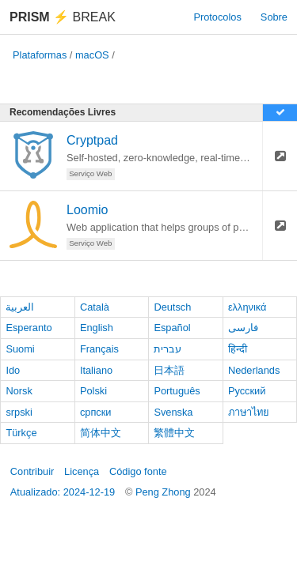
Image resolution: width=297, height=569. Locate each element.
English (96, 327)
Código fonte (138, 471)
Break (63, 17)
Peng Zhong (164, 492)
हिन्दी (237, 349)
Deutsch (172, 307)
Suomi (20, 349)
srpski (19, 412)
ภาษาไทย (248, 412)
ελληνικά (247, 307)
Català (94, 307)
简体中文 (100, 433)
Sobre (274, 17)
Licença (81, 471)
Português (177, 391)
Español (172, 327)
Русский (246, 391)
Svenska (173, 412)
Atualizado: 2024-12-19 (62, 492)
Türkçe (21, 433)
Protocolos (217, 17)
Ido (13, 370)
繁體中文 (174, 433)
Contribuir (32, 471)
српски (96, 412)
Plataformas (40, 55)
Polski (93, 391)
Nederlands (254, 370)
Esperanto (28, 327)
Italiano (96, 370)
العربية (20, 307)
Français (99, 349)
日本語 (169, 370)
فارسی (243, 327)
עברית (167, 349)
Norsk (19, 391)
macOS (92, 55)
